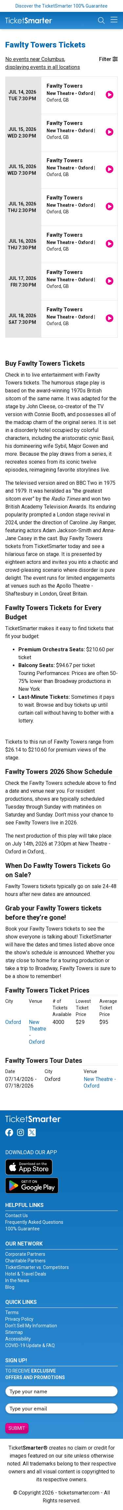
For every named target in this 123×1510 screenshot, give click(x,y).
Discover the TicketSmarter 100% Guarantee (61, 6)
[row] (61, 95)
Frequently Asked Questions (34, 1222)
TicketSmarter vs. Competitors (37, 1267)
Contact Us (16, 1215)
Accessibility (18, 1338)
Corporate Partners (25, 1254)
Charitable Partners (25, 1260)
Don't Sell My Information (31, 1325)
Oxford (13, 1022)
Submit (17, 1428)
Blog (9, 1287)
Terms (12, 1312)
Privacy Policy (19, 1319)
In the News (17, 1280)
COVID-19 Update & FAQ (30, 1345)
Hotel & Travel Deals (25, 1274)
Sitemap (14, 1332)
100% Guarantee (22, 1228)
